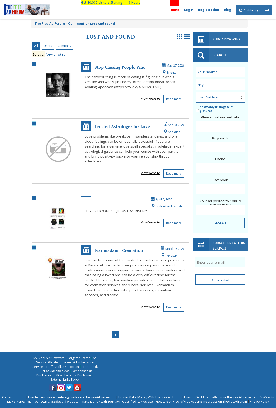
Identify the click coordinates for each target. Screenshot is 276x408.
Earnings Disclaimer (78, 375)
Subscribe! (220, 280)
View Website (150, 98)
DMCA (58, 375)
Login (188, 9)
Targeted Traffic (79, 358)
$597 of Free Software (49, 358)
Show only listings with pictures (215, 109)
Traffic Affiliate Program (62, 366)
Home (174, 9)
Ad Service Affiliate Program (66, 360)
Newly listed (55, 54)
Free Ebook (90, 366)
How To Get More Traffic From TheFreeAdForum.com (220, 397)
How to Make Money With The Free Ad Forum (149, 397)
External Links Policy (65, 379)
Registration (208, 9)
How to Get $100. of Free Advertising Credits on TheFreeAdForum (201, 401)
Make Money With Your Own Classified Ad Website (117, 401)
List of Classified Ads (55, 371)
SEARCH (220, 223)
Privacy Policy (259, 401)
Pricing (20, 397)
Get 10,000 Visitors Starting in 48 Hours (110, 2)
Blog (227, 9)
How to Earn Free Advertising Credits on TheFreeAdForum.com (71, 397)
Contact (7, 397)
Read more (174, 99)
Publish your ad (254, 10)
